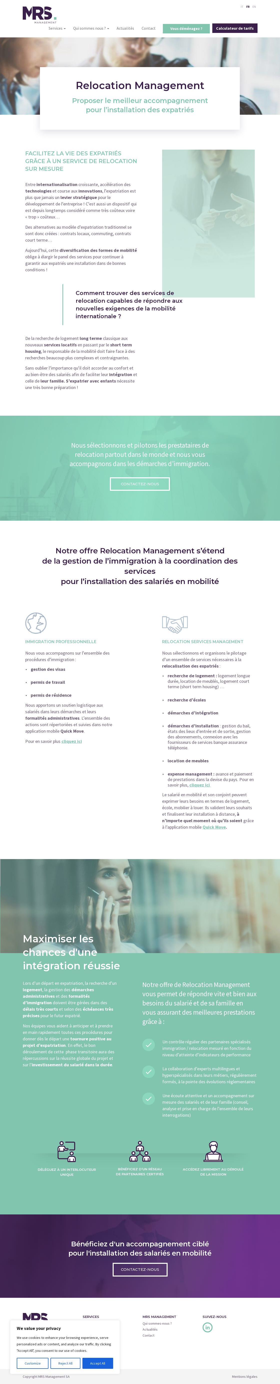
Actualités (125, 28)
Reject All (65, 1363)
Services (57, 28)
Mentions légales (245, 1376)
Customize (33, 1363)
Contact (149, 28)
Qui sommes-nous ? (157, 1323)
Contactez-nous (140, 484)
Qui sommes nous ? (91, 28)
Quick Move (214, 827)
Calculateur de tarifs (235, 28)
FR (248, 6)
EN (254, 6)
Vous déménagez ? (186, 28)
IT (242, 6)
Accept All (97, 1363)
